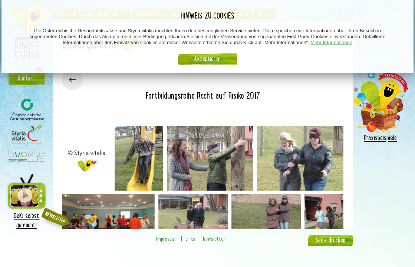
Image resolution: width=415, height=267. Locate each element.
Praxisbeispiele (380, 138)
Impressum (167, 238)
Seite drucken (330, 240)
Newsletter (214, 238)
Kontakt (26, 78)
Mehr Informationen (331, 42)
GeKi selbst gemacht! (27, 200)
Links (190, 238)
